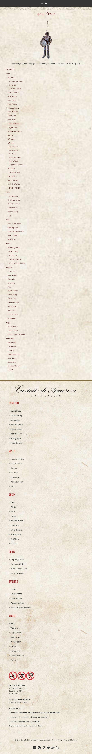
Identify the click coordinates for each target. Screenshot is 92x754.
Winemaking (12, 275)
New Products (13, 147)
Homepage (10, 69)
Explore (9, 267)
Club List (11, 350)
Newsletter (15, 637)
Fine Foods (12, 154)
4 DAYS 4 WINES (14, 188)
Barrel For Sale (13, 180)
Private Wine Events (15, 259)
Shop (8, 74)
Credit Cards (12, 346)
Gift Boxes (11, 139)
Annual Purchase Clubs (16, 231)
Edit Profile (12, 342)
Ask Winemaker (17, 655)
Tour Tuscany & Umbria (16, 263)
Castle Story (12, 271)
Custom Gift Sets (14, 172)
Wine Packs (12, 120)
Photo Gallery (13, 291)
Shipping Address (14, 354)
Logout (10, 370)
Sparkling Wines (13, 108)
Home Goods (13, 150)
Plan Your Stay (13, 212)
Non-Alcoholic (13, 112)
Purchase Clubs (17, 564)
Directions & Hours (15, 200)
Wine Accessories (15, 158)
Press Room (16, 641)
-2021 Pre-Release (15, 89)
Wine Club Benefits (14, 224)
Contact (14, 660)
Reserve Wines (13, 92)
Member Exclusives (15, 131)
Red (12, 502)
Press (10, 287)
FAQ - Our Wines (14, 184)
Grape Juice (12, 116)
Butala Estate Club (19, 568)
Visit (8, 192)
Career (13, 646)
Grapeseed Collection (16, 165)
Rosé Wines (12, 100)
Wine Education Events (21, 607)
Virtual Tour (12, 298)
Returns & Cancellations (16, 334)
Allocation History (14, 366)
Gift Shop (11, 143)
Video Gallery (12, 294)
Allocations (12, 362)
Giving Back (12, 306)
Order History (12, 358)
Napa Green (16, 632)
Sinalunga (15, 525)
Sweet (13, 516)
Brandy (10, 135)
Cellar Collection (13, 123)
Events (9, 243)
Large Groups (13, 208)
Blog (13, 623)
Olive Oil (14, 543)
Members (10, 338)
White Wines (12, 96)
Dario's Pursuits (13, 302)
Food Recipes (13, 314)
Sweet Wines (12, 104)
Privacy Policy (13, 326)
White (13, 506)
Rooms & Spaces (14, 204)
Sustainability (11, 318)
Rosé (13, 511)
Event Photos (12, 255)
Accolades (11, 283)
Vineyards (11, 279)
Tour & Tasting (13, 196)
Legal (8, 322)
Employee (15, 651)
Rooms (14, 468)
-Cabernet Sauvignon (16, 81)
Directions (15, 477)
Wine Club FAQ (13, 235)
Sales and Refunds (70, 740)
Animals (14, 472)
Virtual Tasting (13, 251)
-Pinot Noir (12, 85)
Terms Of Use (13, 330)
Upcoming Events (14, 247)
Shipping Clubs (13, 228)
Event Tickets (12, 176)
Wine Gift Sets (13, 161)
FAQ (9, 216)
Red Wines (11, 78)
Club (8, 219)
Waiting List (12, 239)
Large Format (13, 127)
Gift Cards (11, 168)
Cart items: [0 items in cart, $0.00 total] (46, 3)
